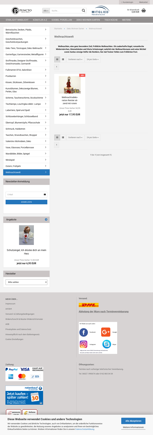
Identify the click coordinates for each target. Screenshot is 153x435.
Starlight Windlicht (17, 20)
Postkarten (11, 76)
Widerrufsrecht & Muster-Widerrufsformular (24, 319)
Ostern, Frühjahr (13, 166)
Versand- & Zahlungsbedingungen (19, 314)
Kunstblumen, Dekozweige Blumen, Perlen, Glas (22, 90)
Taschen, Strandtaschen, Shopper (21, 135)
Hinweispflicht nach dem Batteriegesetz (22, 334)
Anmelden (26, 202)
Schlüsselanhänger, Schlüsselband (22, 116)
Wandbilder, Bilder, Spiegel (18, 153)
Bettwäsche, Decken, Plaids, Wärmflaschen (19, 31)
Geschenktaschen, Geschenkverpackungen (17, 40)
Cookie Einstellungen (14, 339)
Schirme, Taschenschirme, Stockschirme (24, 98)
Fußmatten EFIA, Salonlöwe (18, 70)
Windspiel (10, 160)
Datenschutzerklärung (84, 429)
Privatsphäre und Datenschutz (18, 329)
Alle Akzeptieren (133, 421)
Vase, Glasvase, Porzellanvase (20, 147)
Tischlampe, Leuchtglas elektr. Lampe (23, 104)
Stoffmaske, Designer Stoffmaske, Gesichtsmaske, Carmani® (21, 62)
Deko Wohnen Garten (88, 20)
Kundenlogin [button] (127, 2)
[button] (57, 59)
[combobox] (75, 59)
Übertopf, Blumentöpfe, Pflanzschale (23, 122)
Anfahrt (8, 309)
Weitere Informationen (133, 427)
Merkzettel (143, 2)
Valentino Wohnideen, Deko (18, 141)
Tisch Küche (111, 20)
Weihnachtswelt (13, 172)
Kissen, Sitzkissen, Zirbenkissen (20, 82)
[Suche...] (46, 10)
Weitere (126, 20)
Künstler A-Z (40, 20)
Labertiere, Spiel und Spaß (18, 110)
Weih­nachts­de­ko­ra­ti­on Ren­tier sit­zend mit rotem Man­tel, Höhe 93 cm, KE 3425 (70, 100)
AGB (7, 324)
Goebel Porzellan (62, 20)
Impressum (10, 304)
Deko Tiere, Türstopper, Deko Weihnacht (24, 48)
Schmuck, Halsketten (15, 129)
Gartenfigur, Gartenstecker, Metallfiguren (25, 54)
